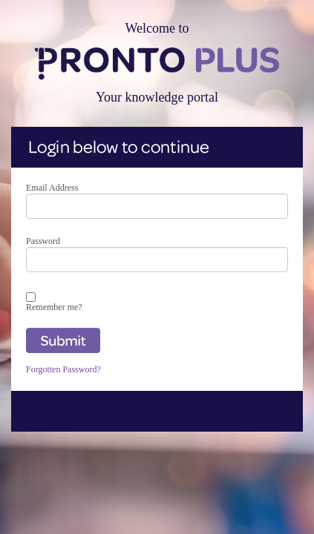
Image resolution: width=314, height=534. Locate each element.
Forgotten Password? (63, 369)
